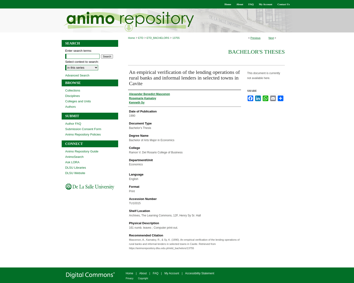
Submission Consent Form (83, 129)
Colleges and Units (78, 101)
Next (271, 37)
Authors (70, 106)
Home (131, 37)
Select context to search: (82, 62)
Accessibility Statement (199, 273)
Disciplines (72, 96)
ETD (140, 37)
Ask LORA (72, 162)
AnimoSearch (74, 157)
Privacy (129, 278)
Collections (72, 90)
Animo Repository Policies (83, 134)
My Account (172, 273)
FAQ (155, 273)
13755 (176, 37)
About (143, 273)
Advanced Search (77, 75)
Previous (255, 37)
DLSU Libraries (75, 167)
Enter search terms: (78, 50)
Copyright (143, 278)
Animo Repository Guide (81, 151)
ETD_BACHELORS (158, 37)
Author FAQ (73, 123)
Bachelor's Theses (256, 52)
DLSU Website (75, 173)
